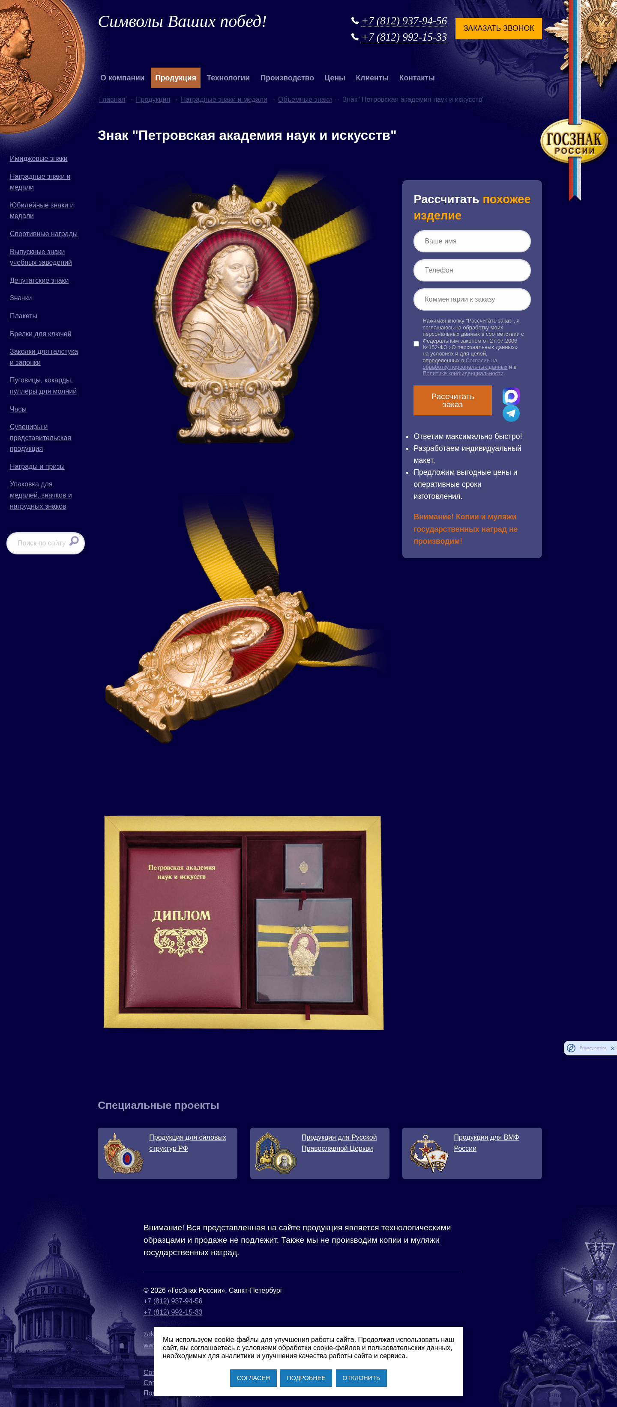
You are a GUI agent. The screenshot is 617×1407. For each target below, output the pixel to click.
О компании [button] (122, 78)
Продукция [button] (175, 78)
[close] (612, 1048)
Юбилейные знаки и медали (42, 210)
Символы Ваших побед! (182, 21)
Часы (18, 409)
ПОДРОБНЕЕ (306, 1377)
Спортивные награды (44, 233)
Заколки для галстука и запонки (44, 357)
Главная (112, 99)
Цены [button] (335, 78)
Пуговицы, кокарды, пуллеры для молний (43, 385)
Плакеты (23, 316)
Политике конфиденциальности (462, 373)
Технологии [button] (228, 78)
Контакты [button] (417, 78)
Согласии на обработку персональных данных (464, 363)
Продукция (153, 99)
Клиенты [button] (372, 78)
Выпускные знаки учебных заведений (41, 257)
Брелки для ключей (41, 334)
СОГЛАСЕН (253, 1377)
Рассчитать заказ (452, 400)
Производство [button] (287, 78)
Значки (21, 298)
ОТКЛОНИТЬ (361, 1377)
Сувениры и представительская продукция (40, 437)
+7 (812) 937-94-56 (404, 21)
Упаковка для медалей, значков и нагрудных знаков (41, 494)
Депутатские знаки (39, 280)
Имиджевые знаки (39, 158)
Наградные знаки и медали (40, 182)
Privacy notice (593, 1048)
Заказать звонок (499, 28)
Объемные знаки (305, 99)
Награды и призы (37, 466)
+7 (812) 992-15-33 (404, 37)
